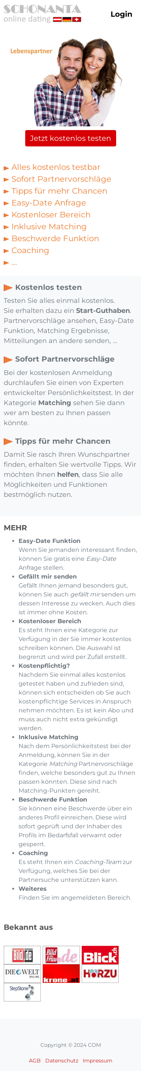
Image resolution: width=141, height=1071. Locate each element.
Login (121, 14)
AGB (35, 1060)
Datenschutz (61, 1060)
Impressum (97, 1060)
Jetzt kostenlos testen (70, 138)
